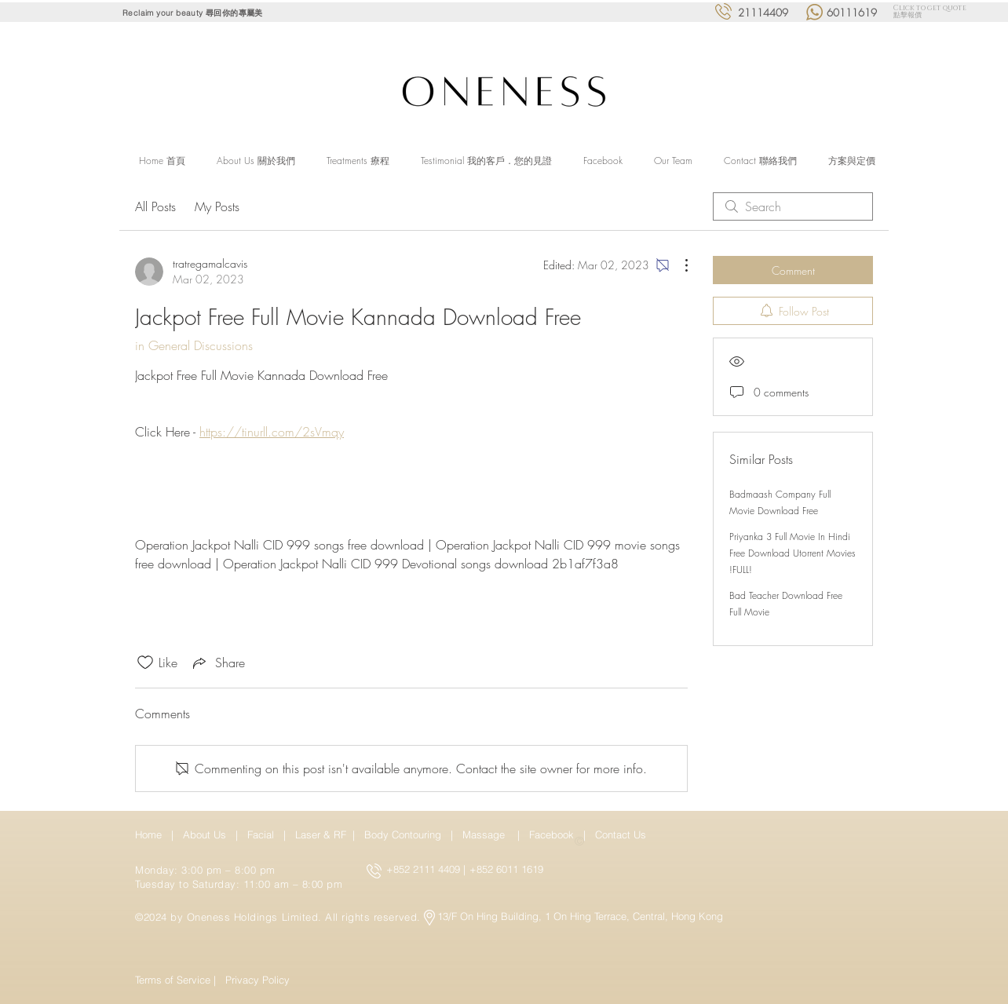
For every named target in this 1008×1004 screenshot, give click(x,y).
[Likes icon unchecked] (145, 662)
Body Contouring (404, 834)
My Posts (217, 206)
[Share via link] (217, 662)
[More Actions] (678, 265)
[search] (793, 206)
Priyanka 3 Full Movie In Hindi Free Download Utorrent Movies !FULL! (792, 553)
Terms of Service (172, 979)
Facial (263, 834)
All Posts (155, 206)
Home (151, 834)
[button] (358, 161)
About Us (204, 834)
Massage (486, 834)
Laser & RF (320, 834)
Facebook (553, 834)
